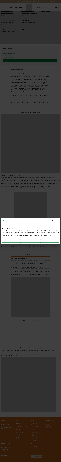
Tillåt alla (50, 240)
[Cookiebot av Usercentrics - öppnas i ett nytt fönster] (53, 220)
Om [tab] (50, 224)
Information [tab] (30, 224)
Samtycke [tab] (11, 224)
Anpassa (30, 240)
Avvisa (11, 240)
